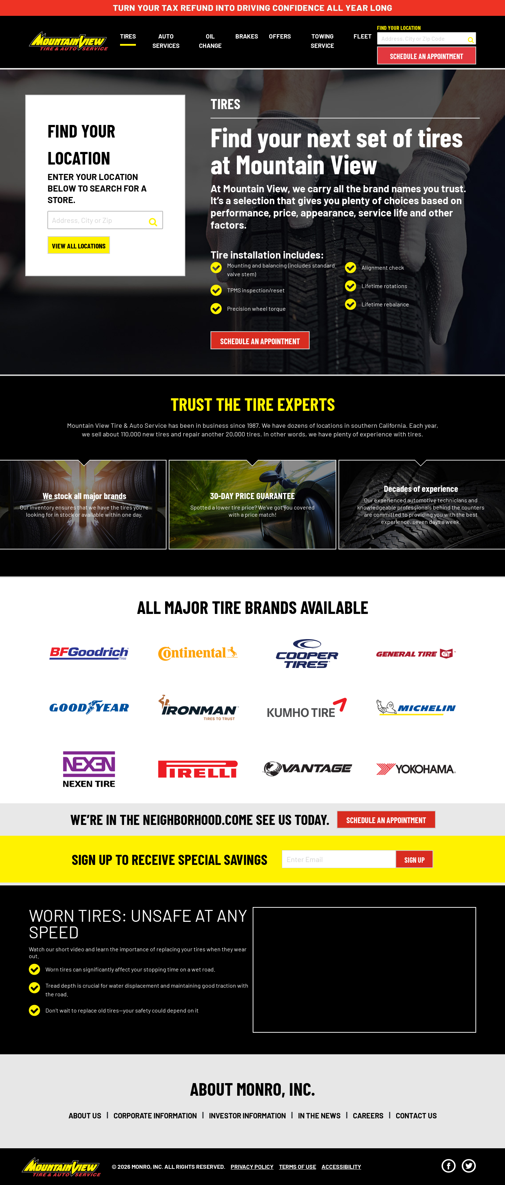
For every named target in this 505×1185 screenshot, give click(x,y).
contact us (416, 1115)
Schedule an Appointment (426, 56)
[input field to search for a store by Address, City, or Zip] (105, 220)
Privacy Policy (252, 1166)
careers (368, 1115)
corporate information (155, 1115)
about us (84, 1115)
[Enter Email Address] (339, 859)
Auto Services (165, 40)
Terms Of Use (297, 1166)
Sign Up (414, 859)
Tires (128, 36)
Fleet (363, 36)
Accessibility (341, 1166)
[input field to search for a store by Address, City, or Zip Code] (426, 38)
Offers (280, 36)
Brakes (246, 36)
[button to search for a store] (471, 38)
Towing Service (322, 40)
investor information (247, 1115)
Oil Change (210, 40)
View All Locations (79, 246)
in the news (319, 1115)
